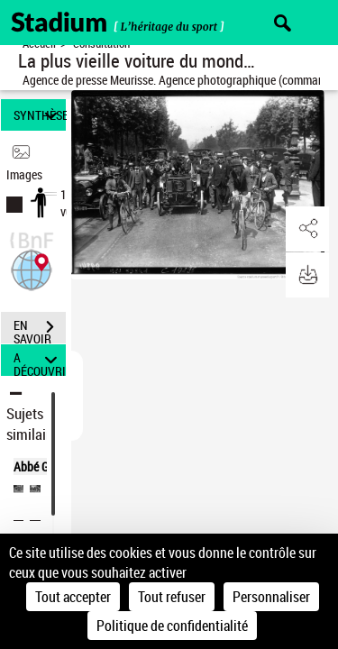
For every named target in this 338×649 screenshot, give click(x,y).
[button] (31, 268)
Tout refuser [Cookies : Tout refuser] (172, 597)
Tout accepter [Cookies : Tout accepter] (73, 597)
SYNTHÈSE (40, 115)
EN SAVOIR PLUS (40, 329)
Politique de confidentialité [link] (172, 625)
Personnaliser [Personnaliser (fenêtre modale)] (271, 597)
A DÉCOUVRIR (40, 360)
